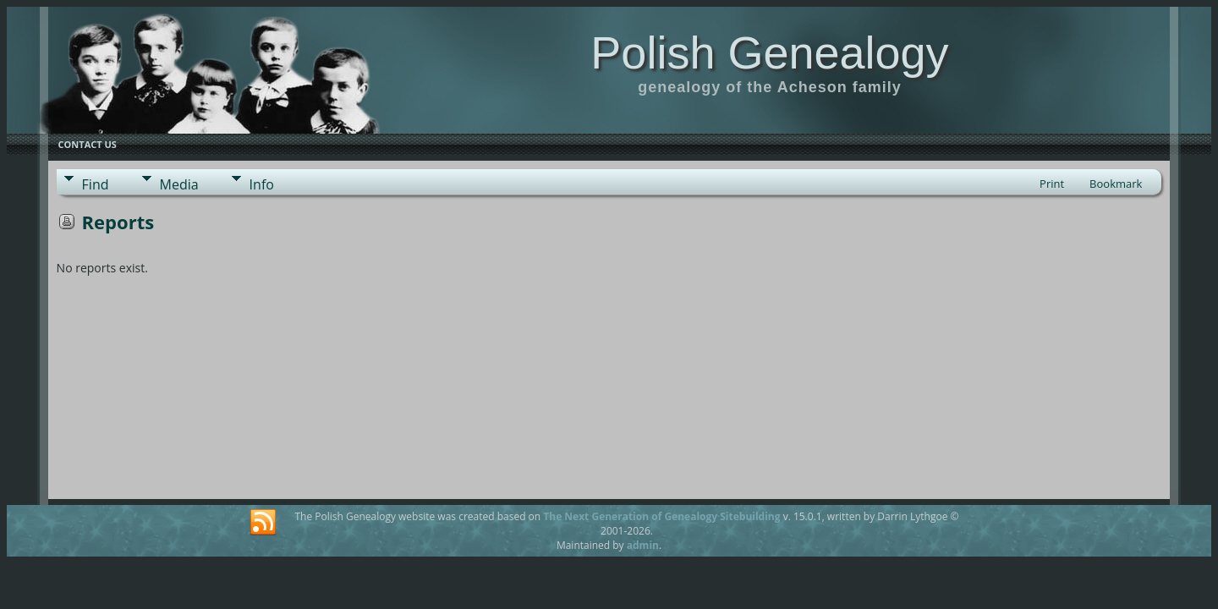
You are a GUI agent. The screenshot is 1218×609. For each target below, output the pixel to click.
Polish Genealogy (769, 52)
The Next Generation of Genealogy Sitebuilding (661, 516)
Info (262, 184)
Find (95, 184)
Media (179, 184)
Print (1052, 183)
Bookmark (1115, 183)
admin (643, 545)
